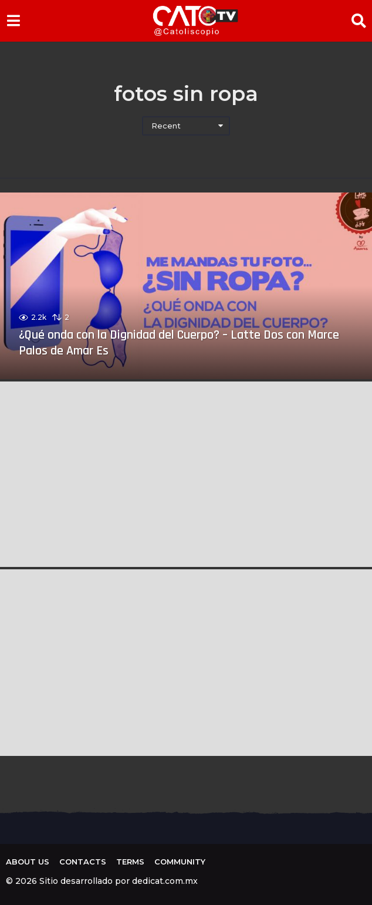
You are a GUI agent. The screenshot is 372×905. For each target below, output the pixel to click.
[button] (13, 20)
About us (27, 861)
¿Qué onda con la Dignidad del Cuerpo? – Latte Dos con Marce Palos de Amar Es (179, 343)
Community (179, 861)
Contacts (82, 861)
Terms (130, 861)
